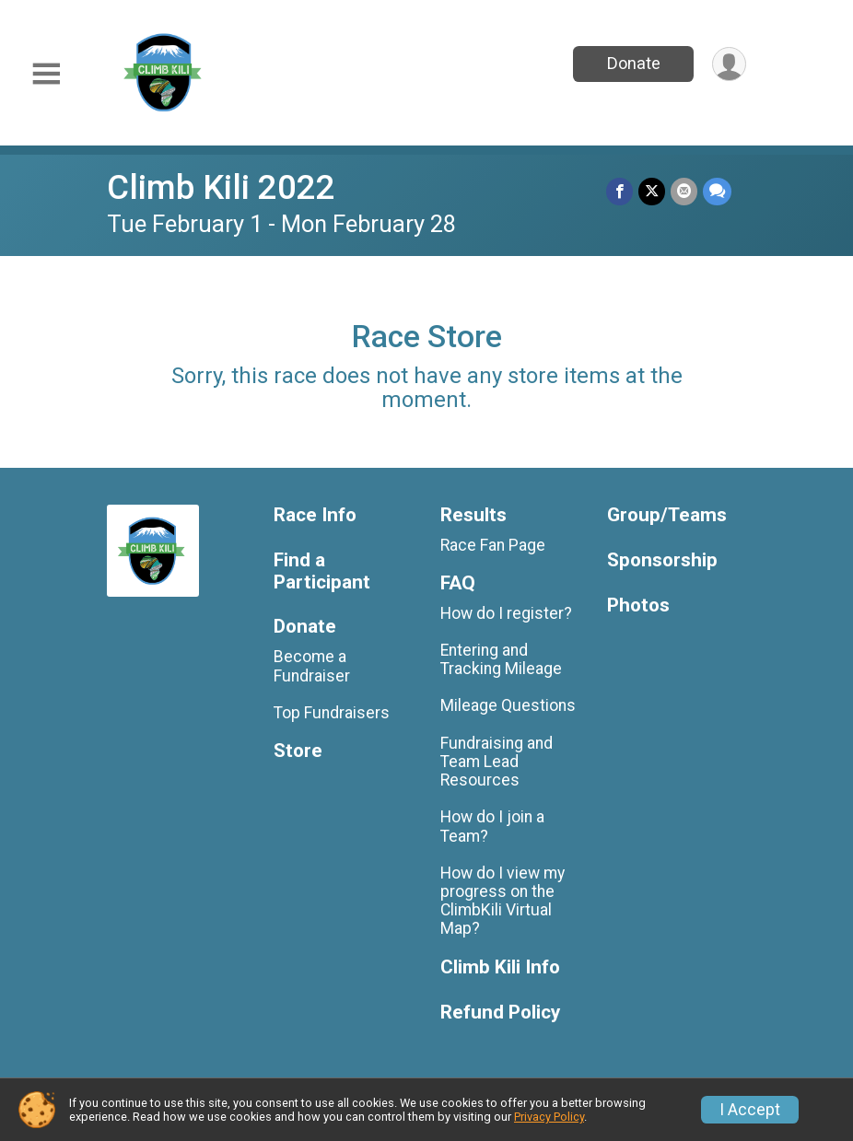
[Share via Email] (684, 191)
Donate (633, 63)
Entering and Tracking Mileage (501, 659)
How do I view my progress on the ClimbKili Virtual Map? (502, 901)
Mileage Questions (508, 705)
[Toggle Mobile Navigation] (46, 74)
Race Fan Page (492, 545)
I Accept (749, 1109)
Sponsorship (662, 560)
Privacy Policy (549, 1117)
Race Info (315, 515)
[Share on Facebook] (619, 191)
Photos (638, 605)
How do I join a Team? (492, 826)
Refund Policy (500, 1012)
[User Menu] (729, 64)
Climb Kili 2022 (221, 187)
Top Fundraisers (332, 713)
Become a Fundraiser (312, 665)
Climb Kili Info (500, 967)
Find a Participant (322, 571)
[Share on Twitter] (651, 191)
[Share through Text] (717, 191)
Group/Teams (667, 515)
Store (298, 751)
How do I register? (506, 613)
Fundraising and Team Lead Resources (496, 761)
